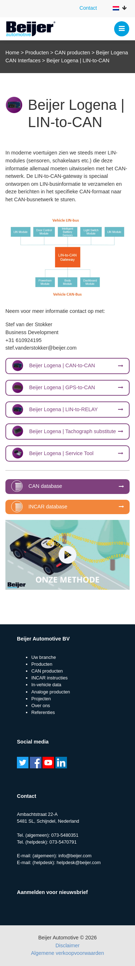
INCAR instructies (49, 677)
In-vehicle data (46, 684)
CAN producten (72, 52)
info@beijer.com (74, 855)
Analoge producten (50, 692)
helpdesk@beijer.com (79, 862)
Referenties (43, 712)
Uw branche (43, 657)
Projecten (41, 698)
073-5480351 (64, 835)
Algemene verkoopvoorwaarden (67, 953)
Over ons (40, 705)
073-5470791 (62, 842)
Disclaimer (67, 945)
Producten (37, 52)
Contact (88, 8)
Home (12, 52)
